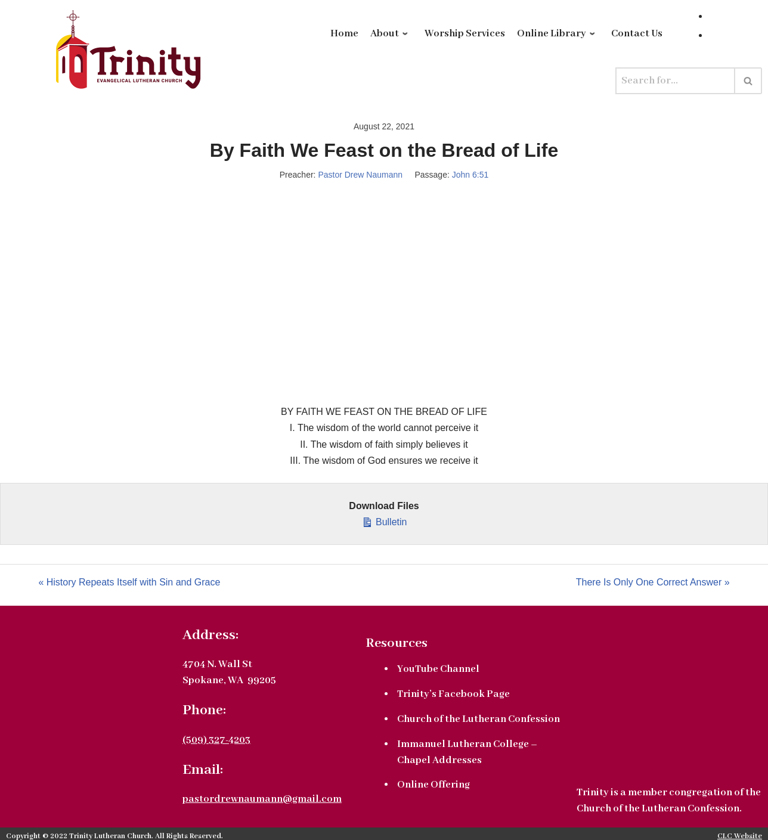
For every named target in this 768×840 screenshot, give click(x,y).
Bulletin (384, 520)
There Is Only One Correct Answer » (653, 582)
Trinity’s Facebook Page (453, 694)
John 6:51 (470, 174)
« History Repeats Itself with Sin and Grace (129, 582)
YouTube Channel (438, 669)
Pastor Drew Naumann (360, 174)
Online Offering (433, 785)
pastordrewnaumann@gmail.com (262, 799)
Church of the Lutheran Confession (478, 719)
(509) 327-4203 (216, 740)
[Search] (675, 80)
